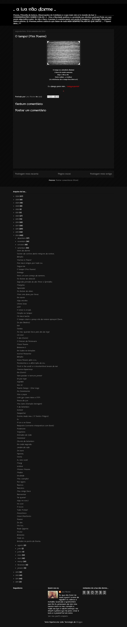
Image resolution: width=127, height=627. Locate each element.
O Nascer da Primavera (27, 341)
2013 (17, 572)
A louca (20, 507)
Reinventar (21, 494)
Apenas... (20, 454)
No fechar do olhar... (25, 291)
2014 (17, 235)
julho (19, 548)
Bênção (20, 257)
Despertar (21, 413)
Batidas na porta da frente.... (29, 541)
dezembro (21, 238)
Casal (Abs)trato (24, 516)
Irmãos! (20, 466)
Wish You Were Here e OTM (28, 397)
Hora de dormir (23, 251)
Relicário (20, 488)
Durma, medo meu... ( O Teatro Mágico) (32, 416)
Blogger (79, 622)
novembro (21, 241)
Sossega (20, 272)
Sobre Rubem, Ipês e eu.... (27, 360)
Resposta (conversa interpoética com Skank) (35, 426)
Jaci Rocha (65, 592)
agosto (20, 545)
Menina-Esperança (25, 369)
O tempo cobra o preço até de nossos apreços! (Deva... (39, 319)
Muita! (19, 532)
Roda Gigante (22, 529)
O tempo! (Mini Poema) (26, 269)
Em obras (21, 297)
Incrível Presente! (24, 354)
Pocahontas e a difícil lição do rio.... (31, 363)
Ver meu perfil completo (58, 616)
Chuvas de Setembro (25, 441)
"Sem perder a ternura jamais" (29, 376)
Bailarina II (21, 347)
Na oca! (20, 504)
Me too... (20, 526)
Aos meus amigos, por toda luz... (30, 263)
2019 (17, 219)
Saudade (20, 476)
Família (20, 329)
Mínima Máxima (23, 469)
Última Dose (22, 304)
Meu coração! (23, 479)
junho (19, 552)
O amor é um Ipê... (24, 310)
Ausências (21, 429)
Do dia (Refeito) (23, 322)
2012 (17, 575)
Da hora (20, 451)
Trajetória (21, 432)
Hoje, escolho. (22, 301)
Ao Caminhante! (23, 391)
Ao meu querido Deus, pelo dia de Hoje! (33, 332)
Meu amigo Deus (24, 491)
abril (19, 558)
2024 (18, 203)
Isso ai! (20, 385)
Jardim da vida (23, 447)
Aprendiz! (21, 288)
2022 (18, 209)
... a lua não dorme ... (34, 9)
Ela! (18, 326)
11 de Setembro (23, 407)
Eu (18, 419)
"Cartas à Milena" (24, 260)
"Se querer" (21, 497)
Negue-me (21, 266)
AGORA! (20, 382)
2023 (18, 206)
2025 (18, 200)
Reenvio (20, 485)
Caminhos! (21, 438)
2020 (18, 216)
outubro (21, 245)
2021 (17, 212)
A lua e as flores (24, 422)
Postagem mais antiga (101, 174)
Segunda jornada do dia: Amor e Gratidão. (34, 282)
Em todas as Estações (26, 351)
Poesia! (20, 519)
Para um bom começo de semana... (31, 276)
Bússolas (20, 535)
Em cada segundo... (24, 444)
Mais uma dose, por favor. (28, 294)
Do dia (19, 522)
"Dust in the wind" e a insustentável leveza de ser (37, 366)
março (20, 561)
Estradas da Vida (24, 435)
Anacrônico (21, 513)
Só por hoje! (22, 379)
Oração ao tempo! (24, 313)
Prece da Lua (22, 401)
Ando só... (20, 538)
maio (19, 555)
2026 (18, 196)
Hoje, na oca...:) (22, 501)
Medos (20, 472)
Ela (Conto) (21, 372)
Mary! (19, 463)
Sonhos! (20, 410)
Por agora (21, 482)
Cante (19, 457)
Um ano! (20, 335)
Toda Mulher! (22, 510)
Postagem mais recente (26, 174)
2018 (17, 222)
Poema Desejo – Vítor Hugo (28, 388)
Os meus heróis (23, 316)
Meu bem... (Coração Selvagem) (29, 404)
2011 (17, 579)
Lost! (19, 307)
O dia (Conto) (22, 338)
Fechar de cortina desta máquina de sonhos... (35, 254)
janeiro (20, 568)
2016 (17, 229)
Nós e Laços (22, 394)
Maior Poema (22, 344)
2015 (17, 232)
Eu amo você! (22, 460)
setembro (21, 248)
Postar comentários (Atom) (67, 180)
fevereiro (21, 565)
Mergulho (21, 285)
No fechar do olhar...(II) (26, 279)
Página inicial (64, 174)
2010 (17, 582)
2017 (17, 226)
